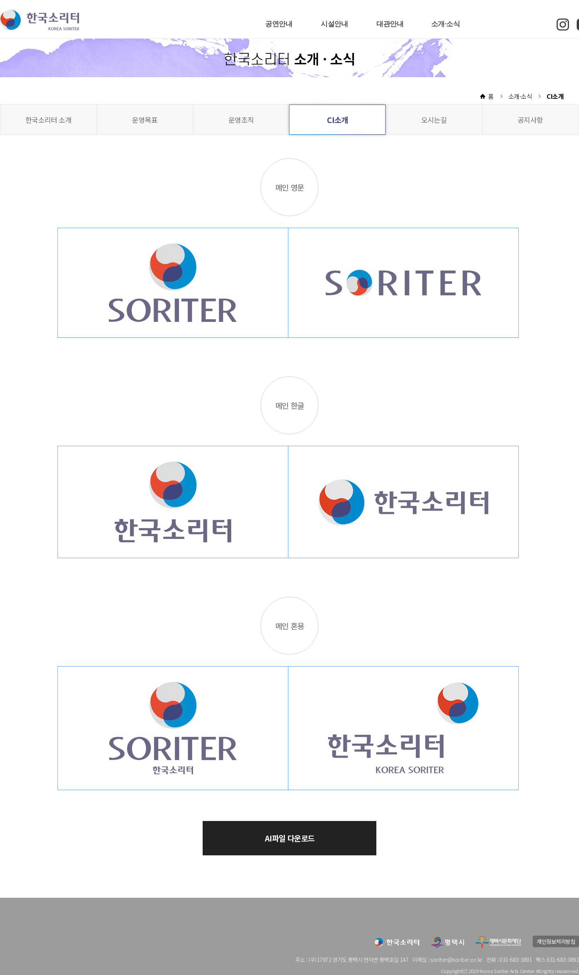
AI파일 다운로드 (290, 838)
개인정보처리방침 (556, 941)
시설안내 (334, 24)
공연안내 (278, 24)
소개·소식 (445, 24)
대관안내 (389, 24)
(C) (464, 971)
